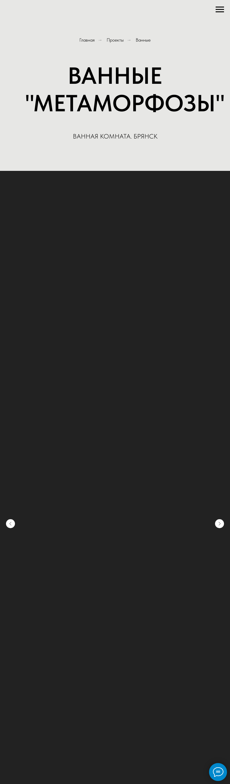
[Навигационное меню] (220, 10)
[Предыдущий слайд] (10, 523)
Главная (87, 40)
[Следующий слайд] (219, 523)
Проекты (115, 40)
